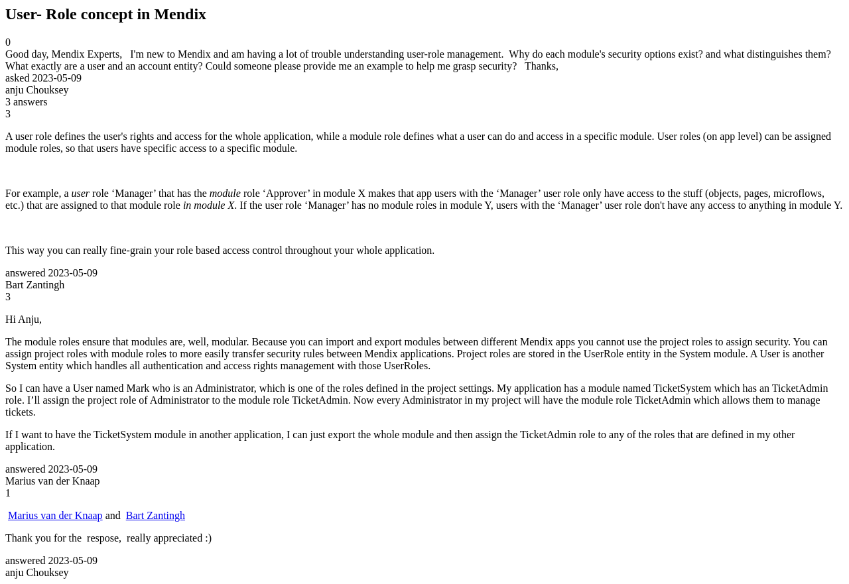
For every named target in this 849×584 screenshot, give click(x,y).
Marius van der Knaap (55, 515)
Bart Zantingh (155, 515)
